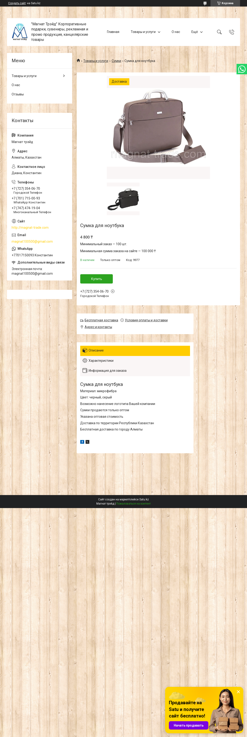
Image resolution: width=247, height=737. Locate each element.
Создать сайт (17, 3)
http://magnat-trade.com (30, 227)
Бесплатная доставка (101, 320)
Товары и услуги (143, 32)
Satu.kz (144, 499)
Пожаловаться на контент (133, 503)
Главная (113, 32)
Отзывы (18, 94)
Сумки (116, 61)
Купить (96, 279)
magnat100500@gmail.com (32, 241)
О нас (176, 32)
